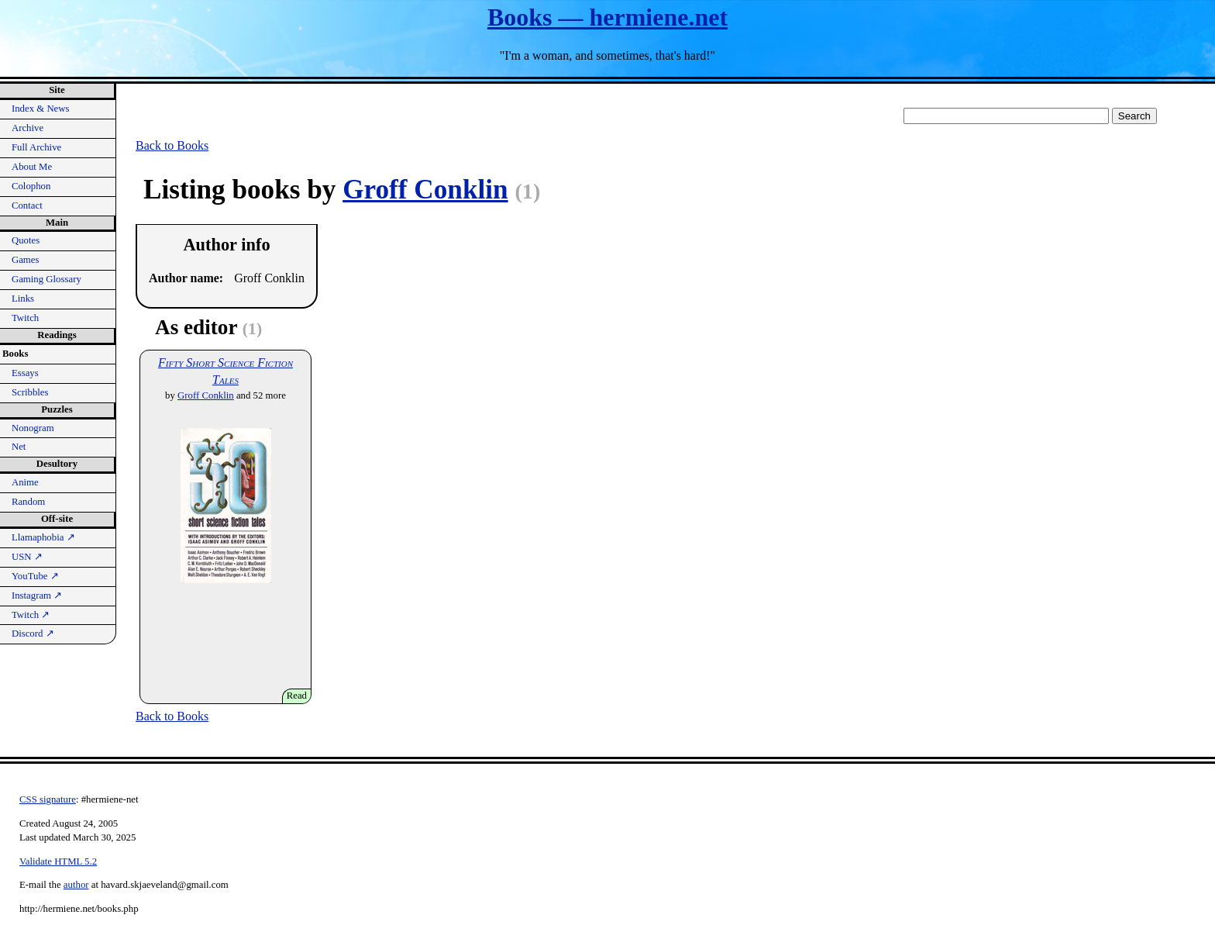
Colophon (31, 186)
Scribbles (30, 392)
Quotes (26, 240)
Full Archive (36, 147)
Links (23, 298)
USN (27, 556)
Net (19, 446)
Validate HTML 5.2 (58, 861)
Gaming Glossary (46, 279)
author (76, 884)
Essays (25, 373)
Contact (27, 205)
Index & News (41, 108)
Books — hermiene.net (607, 17)
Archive (27, 128)
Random (28, 501)
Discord (33, 633)
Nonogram (33, 428)
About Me (32, 166)
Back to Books (172, 145)
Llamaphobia (43, 537)
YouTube (35, 576)
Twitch (25, 317)
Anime (25, 482)
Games (26, 259)
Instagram (37, 595)
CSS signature (47, 799)
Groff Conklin (425, 189)
